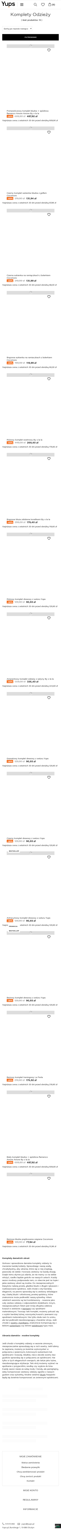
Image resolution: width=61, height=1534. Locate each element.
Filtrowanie (31, 37)
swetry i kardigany (19, 1322)
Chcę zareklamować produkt (30, 1472)
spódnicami (37, 1325)
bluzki (43, 1374)
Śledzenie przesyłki (30, 1467)
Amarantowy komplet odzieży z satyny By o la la (30, 679)
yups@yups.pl (27, 1523)
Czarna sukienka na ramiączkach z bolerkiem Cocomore (28, 276)
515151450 (10, 1523)
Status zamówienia (30, 1462)
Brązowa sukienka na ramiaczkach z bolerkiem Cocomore (29, 358)
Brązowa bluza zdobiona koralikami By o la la (28, 519)
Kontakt (30, 1481)
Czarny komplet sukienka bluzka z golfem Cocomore (27, 194)
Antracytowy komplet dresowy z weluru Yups (28, 918)
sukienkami (15, 1325)
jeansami (26, 1308)
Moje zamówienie (31, 1456)
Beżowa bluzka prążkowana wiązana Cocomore (30, 1239)
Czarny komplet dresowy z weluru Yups (26, 838)
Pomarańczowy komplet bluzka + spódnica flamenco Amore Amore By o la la (27, 112)
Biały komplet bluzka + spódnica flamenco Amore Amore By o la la (27, 1158)
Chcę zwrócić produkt (30, 1476)
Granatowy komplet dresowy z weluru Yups (27, 758)
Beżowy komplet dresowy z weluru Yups (26, 997)
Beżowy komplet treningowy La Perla (25, 1077)
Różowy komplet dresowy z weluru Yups (26, 599)
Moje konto (30, 1490)
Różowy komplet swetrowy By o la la (24, 440)
